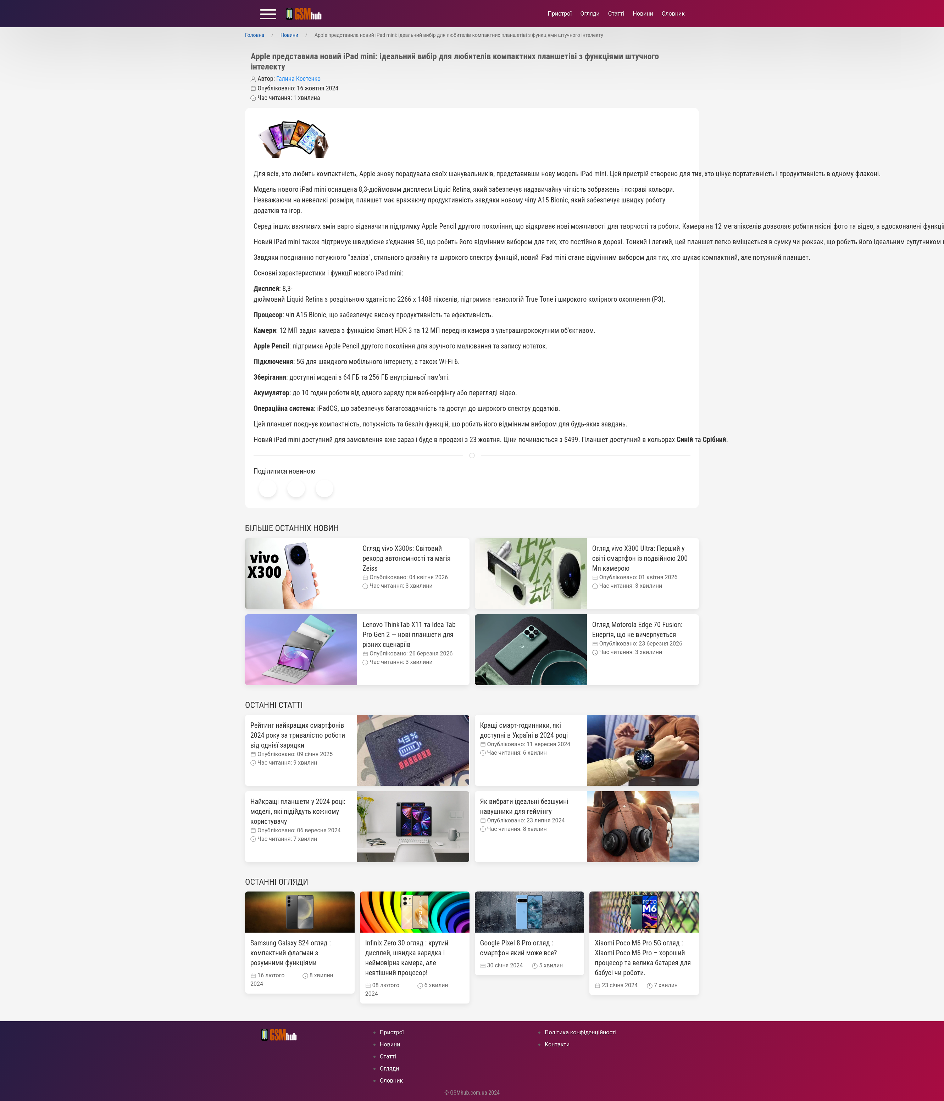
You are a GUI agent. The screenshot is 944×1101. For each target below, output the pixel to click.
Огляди (589, 13)
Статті (616, 13)
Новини (643, 13)
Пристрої (560, 13)
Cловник (673, 13)
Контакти (557, 1044)
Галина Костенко (298, 78)
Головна (254, 35)
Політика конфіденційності (580, 1032)
